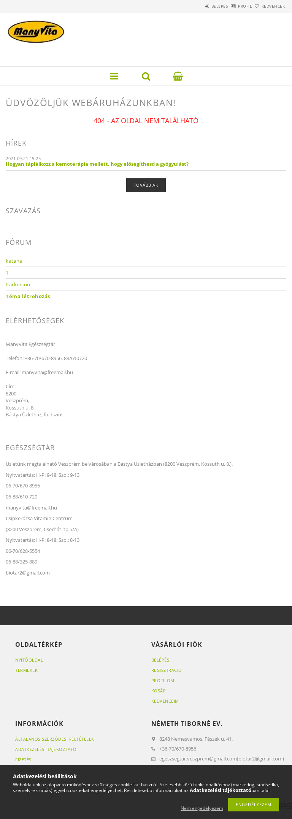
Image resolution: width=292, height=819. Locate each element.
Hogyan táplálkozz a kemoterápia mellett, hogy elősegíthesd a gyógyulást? (97, 164)
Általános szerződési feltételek (54, 739)
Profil (232, 6)
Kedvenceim (165, 701)
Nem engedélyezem (202, 808)
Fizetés (23, 759)
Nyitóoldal (29, 660)
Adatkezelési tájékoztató (45, 749)
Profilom (163, 680)
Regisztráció (166, 670)
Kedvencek (269, 6)
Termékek (26, 670)
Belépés (198, 6)
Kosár (158, 691)
